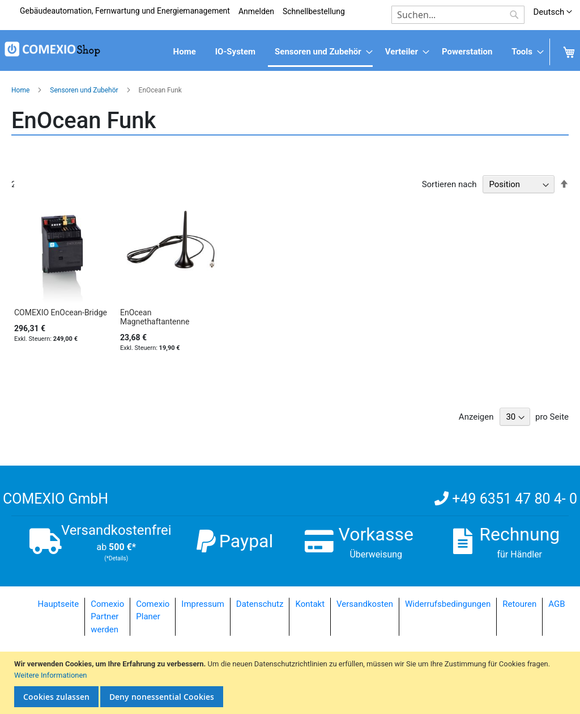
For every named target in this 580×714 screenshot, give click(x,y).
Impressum (202, 604)
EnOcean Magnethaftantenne (154, 317)
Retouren (519, 604)
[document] (291, 682)
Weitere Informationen (50, 675)
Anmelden (256, 11)
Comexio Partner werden (107, 617)
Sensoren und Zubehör (85, 90)
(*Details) (116, 558)
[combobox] (457, 15)
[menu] (290, 53)
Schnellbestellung (314, 11)
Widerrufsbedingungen (448, 604)
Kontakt (310, 604)
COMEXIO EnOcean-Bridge (60, 312)
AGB (556, 604)
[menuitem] (185, 52)
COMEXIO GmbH (55, 499)
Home (21, 90)
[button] (552, 12)
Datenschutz (260, 604)
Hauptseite (58, 604)
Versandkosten (364, 604)
